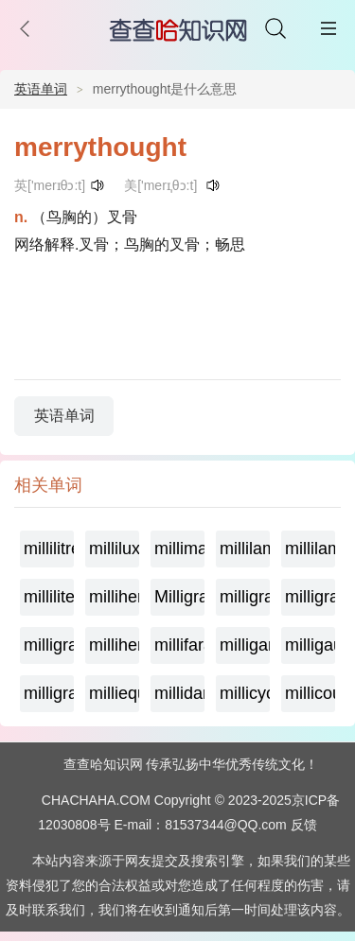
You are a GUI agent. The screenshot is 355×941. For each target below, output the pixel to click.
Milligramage (179, 596)
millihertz (114, 596)
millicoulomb (310, 693)
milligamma (245, 645)
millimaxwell (179, 548)
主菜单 (328, 28)
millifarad (179, 645)
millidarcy (179, 693)
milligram (49, 693)
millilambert (310, 548)
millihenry (114, 645)
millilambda (245, 548)
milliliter (49, 596)
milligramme (49, 645)
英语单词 (40, 89)
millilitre (49, 548)
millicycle (245, 693)
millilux (114, 548)
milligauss (310, 645)
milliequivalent (114, 693)
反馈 (304, 824)
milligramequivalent (310, 596)
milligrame (245, 596)
